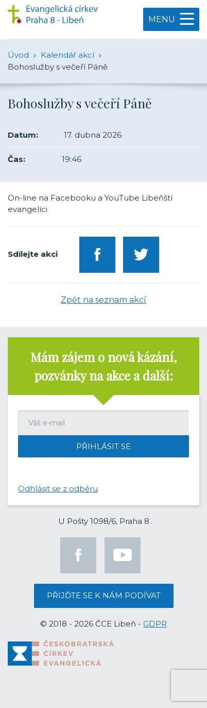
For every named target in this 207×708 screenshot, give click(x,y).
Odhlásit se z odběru (58, 488)
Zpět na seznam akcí (103, 300)
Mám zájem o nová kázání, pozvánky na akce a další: (103, 366)
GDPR (155, 624)
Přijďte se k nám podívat (104, 595)
